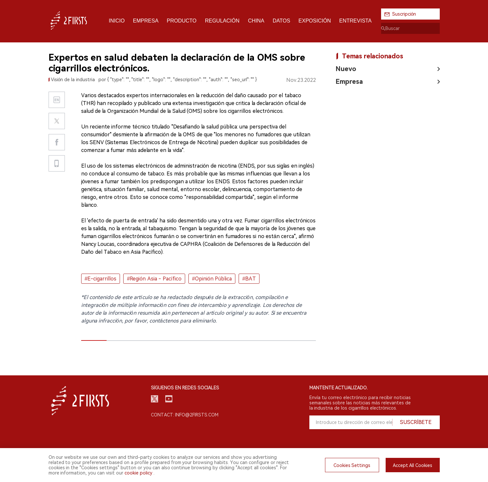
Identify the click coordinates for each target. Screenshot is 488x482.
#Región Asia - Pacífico (154, 279)
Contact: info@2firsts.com (185, 414)
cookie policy (138, 472)
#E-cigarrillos (101, 279)
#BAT (249, 279)
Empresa (349, 81)
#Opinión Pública (212, 279)
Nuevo (345, 69)
